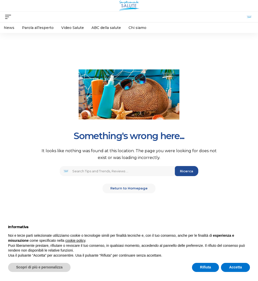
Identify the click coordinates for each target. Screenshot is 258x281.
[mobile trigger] (9, 17)
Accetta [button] (235, 267)
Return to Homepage (129, 188)
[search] (249, 16)
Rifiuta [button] (205, 267)
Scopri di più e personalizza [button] (39, 267)
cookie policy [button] (75, 240)
